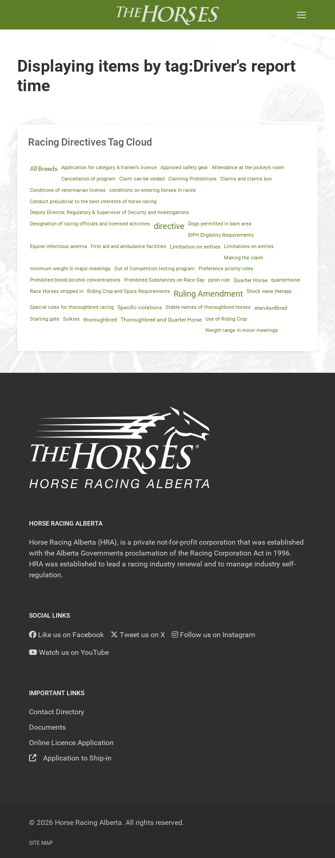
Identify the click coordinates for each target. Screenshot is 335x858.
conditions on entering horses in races (152, 190)
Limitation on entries (195, 247)
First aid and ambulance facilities (128, 246)
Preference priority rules (226, 269)
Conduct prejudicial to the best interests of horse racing (93, 202)
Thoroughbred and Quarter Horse (161, 320)
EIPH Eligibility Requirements (221, 235)
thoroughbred (100, 320)
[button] (301, 14)
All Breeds (44, 168)
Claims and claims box (246, 179)
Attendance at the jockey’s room (248, 168)
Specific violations (139, 307)
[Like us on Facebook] (66, 634)
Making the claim (243, 258)
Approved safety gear (184, 168)
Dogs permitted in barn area (219, 224)
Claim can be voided (142, 179)
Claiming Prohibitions (192, 179)
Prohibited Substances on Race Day (164, 280)
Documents (47, 727)
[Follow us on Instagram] (213, 634)
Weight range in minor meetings (241, 330)
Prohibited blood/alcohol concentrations (75, 280)
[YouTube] (69, 652)
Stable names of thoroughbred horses (208, 307)
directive (169, 226)
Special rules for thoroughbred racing (72, 307)
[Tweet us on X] (138, 634)
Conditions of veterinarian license (68, 190)
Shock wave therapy (269, 291)
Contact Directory (56, 711)
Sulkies (71, 319)
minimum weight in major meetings (70, 269)
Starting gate (44, 319)
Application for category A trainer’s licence (109, 168)
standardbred (270, 308)
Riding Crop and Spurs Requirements (128, 291)
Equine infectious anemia (58, 246)
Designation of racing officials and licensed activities (90, 224)
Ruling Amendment (208, 293)
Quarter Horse (250, 280)
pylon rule (219, 280)
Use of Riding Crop (226, 319)
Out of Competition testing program (154, 269)
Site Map (41, 843)
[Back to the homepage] (167, 14)
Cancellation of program (88, 179)
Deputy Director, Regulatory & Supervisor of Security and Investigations (109, 212)
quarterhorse (285, 280)
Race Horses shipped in (56, 291)
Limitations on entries (249, 246)
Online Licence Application (71, 742)
